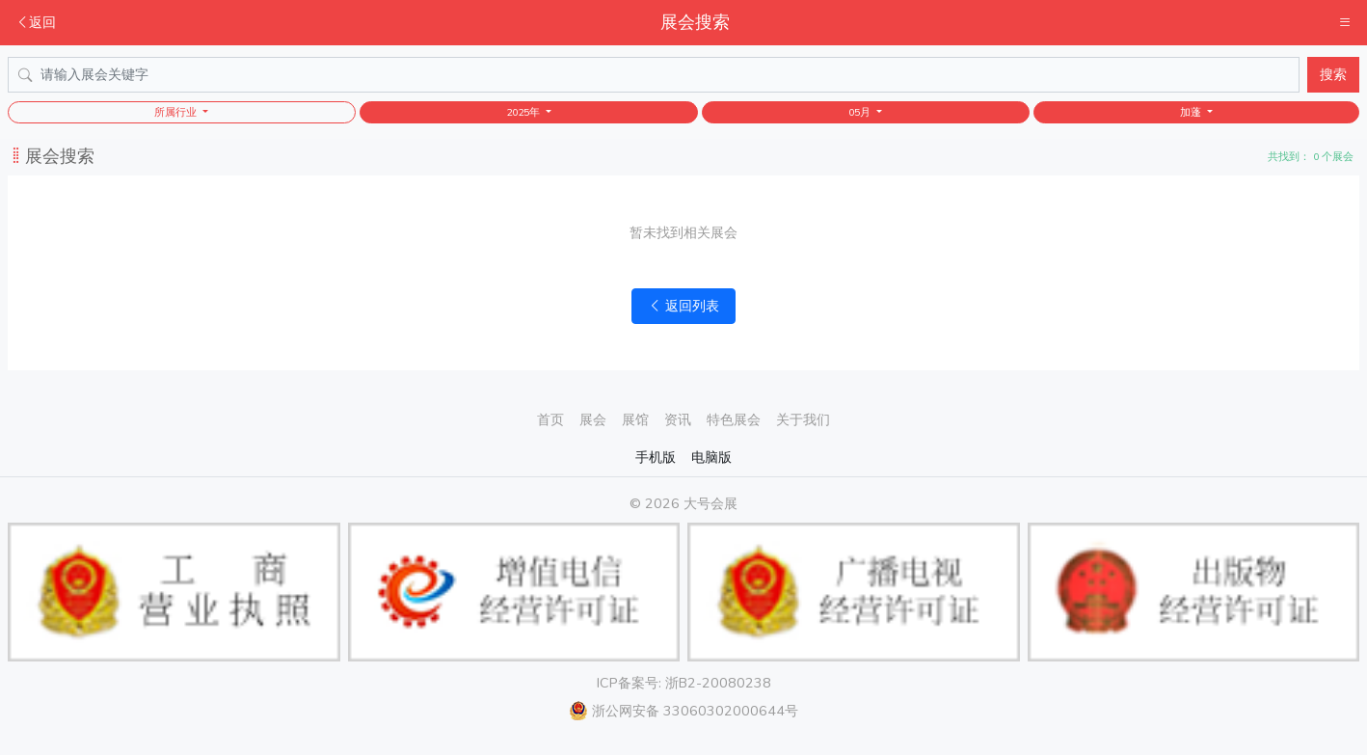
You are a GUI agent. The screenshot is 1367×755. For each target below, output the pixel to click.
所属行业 (177, 112)
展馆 (635, 419)
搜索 (1333, 74)
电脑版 (711, 457)
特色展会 (734, 419)
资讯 (677, 419)
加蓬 (1192, 112)
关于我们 (803, 419)
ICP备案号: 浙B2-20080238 (684, 682)
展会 (592, 419)
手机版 (655, 457)
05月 (860, 112)
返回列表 (683, 305)
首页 (550, 419)
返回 (35, 22)
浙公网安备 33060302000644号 (683, 710)
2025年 (524, 112)
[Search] (654, 75)
